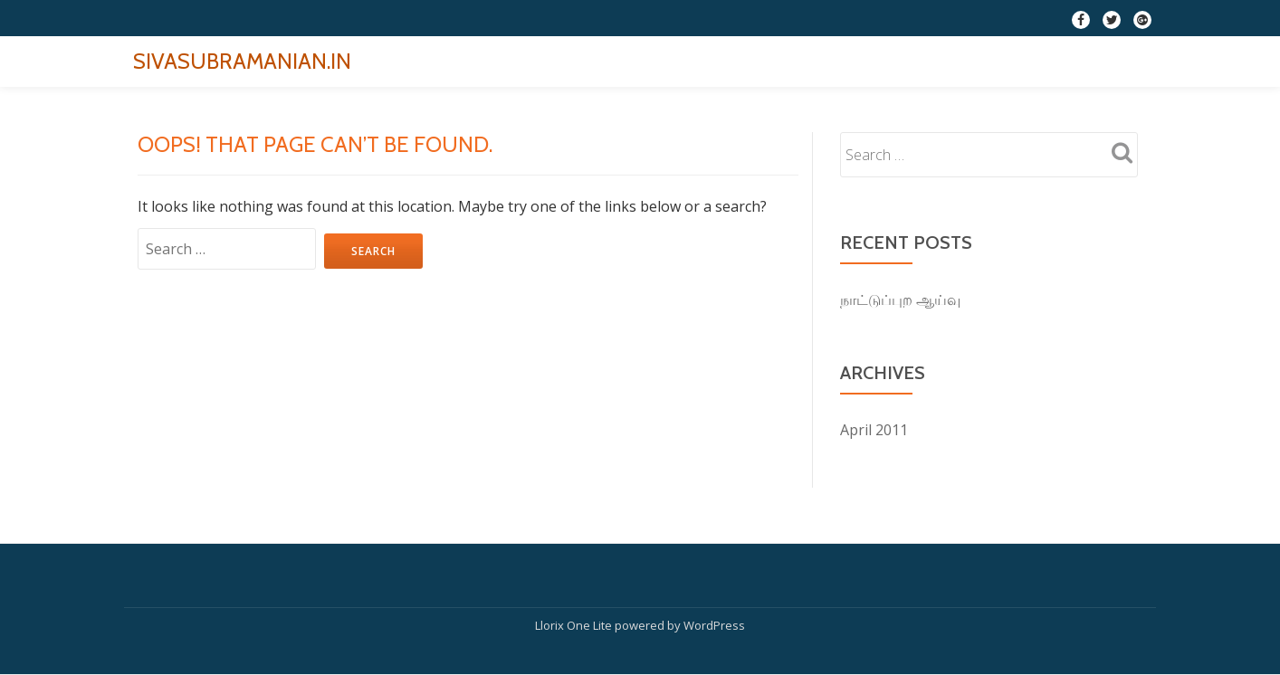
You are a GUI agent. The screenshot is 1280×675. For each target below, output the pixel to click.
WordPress (714, 625)
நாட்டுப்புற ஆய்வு (900, 299)
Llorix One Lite (575, 625)
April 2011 (874, 430)
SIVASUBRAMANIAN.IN (242, 61)
